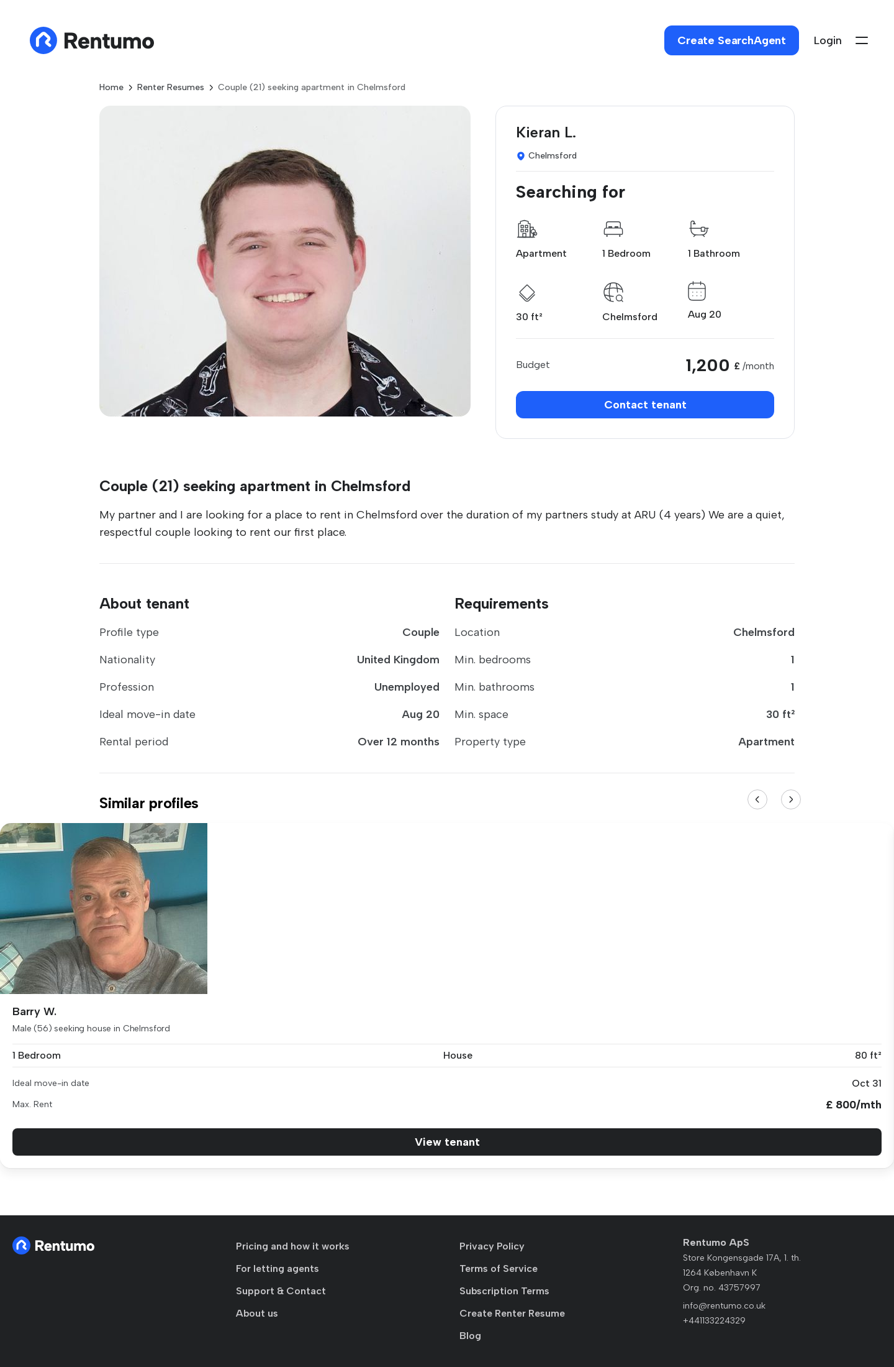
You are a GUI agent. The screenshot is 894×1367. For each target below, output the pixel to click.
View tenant (447, 1142)
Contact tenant (645, 405)
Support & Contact (281, 1291)
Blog (470, 1336)
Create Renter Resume (512, 1313)
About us (257, 1313)
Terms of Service (498, 1268)
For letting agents (277, 1268)
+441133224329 (714, 1320)
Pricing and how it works (293, 1246)
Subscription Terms (504, 1291)
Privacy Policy (492, 1246)
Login (828, 40)
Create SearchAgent (731, 40)
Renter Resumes (170, 87)
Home (111, 87)
